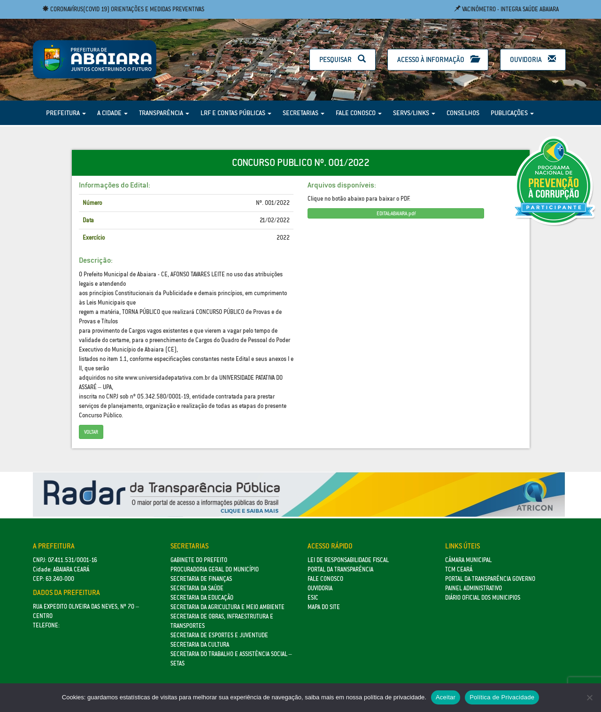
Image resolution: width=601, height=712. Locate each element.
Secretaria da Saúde (196, 588)
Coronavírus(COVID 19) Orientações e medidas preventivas (123, 9)
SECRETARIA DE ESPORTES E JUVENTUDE (219, 635)
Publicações (512, 113)
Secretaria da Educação (201, 597)
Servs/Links (414, 113)
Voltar (91, 432)
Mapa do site (324, 606)
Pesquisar (342, 59)
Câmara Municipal (468, 559)
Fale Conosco (359, 113)
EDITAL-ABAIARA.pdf (396, 213)
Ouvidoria (533, 59)
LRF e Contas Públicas (235, 113)
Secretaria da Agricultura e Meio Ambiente (227, 606)
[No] (589, 697)
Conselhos (463, 113)
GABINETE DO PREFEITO (198, 559)
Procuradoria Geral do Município (214, 569)
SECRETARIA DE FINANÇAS (201, 578)
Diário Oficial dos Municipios (482, 597)
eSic (313, 597)
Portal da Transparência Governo (490, 578)
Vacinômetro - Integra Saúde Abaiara (506, 9)
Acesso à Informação (437, 59)
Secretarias (303, 113)
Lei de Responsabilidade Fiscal (348, 559)
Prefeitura (66, 113)
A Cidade (112, 113)
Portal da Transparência (340, 569)
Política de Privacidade (502, 697)
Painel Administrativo (473, 588)
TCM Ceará (458, 569)
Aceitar (445, 697)
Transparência (164, 113)
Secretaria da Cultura (199, 644)
